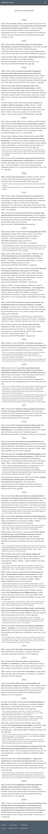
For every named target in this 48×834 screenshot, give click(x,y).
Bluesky (3, 828)
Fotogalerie (13, 825)
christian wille (7, 2)
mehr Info (42, 53)
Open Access (31, 336)
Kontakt (3, 825)
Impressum (24, 825)
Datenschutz (24, 828)
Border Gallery (13, 828)
